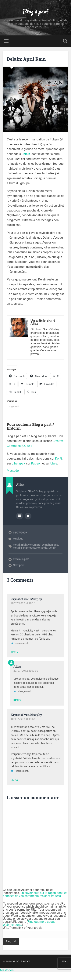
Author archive (19, 516)
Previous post (21, 559)
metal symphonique (46, 544)
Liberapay (18, 463)
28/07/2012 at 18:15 (23, 603)
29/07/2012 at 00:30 (25, 670)
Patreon (36, 463)
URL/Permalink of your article (22, 927)
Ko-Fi (58, 458)
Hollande (41, 547)
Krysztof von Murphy (26, 599)
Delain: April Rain (26, 59)
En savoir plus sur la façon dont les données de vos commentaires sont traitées (35, 894)
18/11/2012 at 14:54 (23, 718)
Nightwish (27, 544)
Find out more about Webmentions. (29, 923)
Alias (17, 666)
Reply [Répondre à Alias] (17, 700)
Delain (52, 547)
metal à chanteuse (24, 547)
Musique (18, 538)
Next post (18, 565)
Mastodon (13, 470)
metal (16, 544)
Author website (28, 516)
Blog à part (35, 11)
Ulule (53, 463)
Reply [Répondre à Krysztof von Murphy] (14, 652)
